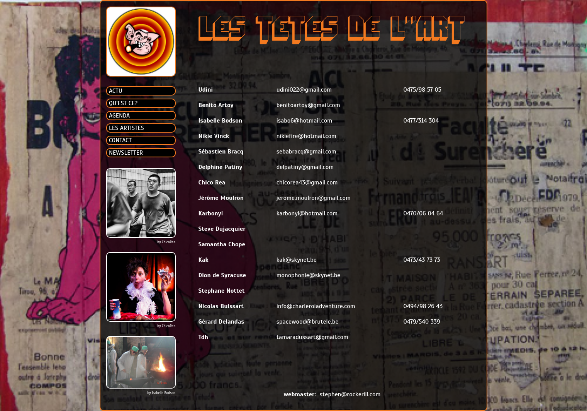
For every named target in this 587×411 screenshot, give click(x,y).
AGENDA (119, 115)
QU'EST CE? (123, 103)
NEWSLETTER (126, 153)
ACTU (115, 91)
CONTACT (120, 140)
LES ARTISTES (126, 128)
